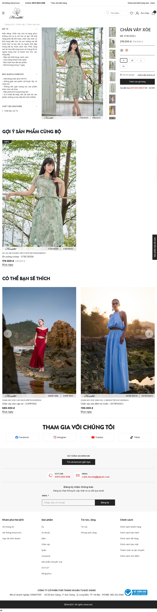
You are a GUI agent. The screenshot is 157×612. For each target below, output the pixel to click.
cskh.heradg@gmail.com (95, 477)
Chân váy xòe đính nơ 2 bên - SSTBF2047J (102, 403)
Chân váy (46, 544)
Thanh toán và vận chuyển (132, 550)
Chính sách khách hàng (130, 527)
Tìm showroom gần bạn (78, 462)
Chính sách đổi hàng (129, 538)
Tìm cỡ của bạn (127, 75)
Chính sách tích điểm (129, 556)
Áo (43, 527)
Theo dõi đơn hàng (59, 3)
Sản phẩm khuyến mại (52, 562)
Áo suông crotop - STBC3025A (18, 256)
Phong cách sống (88, 533)
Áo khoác (46, 533)
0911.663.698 (62, 477)
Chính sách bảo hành (129, 533)
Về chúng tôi (8, 527)
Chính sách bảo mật (129, 544)
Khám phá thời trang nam (141, 3)
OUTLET (45, 568)
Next (149, 334)
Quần (44, 550)
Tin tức (84, 527)
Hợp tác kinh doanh (11, 538)
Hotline (35, 3)
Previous (8, 334)
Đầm (44, 538)
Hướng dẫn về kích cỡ (146, 75)
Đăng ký (105, 502)
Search (107, 13)
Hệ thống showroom (11, 3)
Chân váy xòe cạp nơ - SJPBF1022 (19, 403)
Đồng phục (46, 573)
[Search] (116, 13)
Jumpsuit (46, 556)
